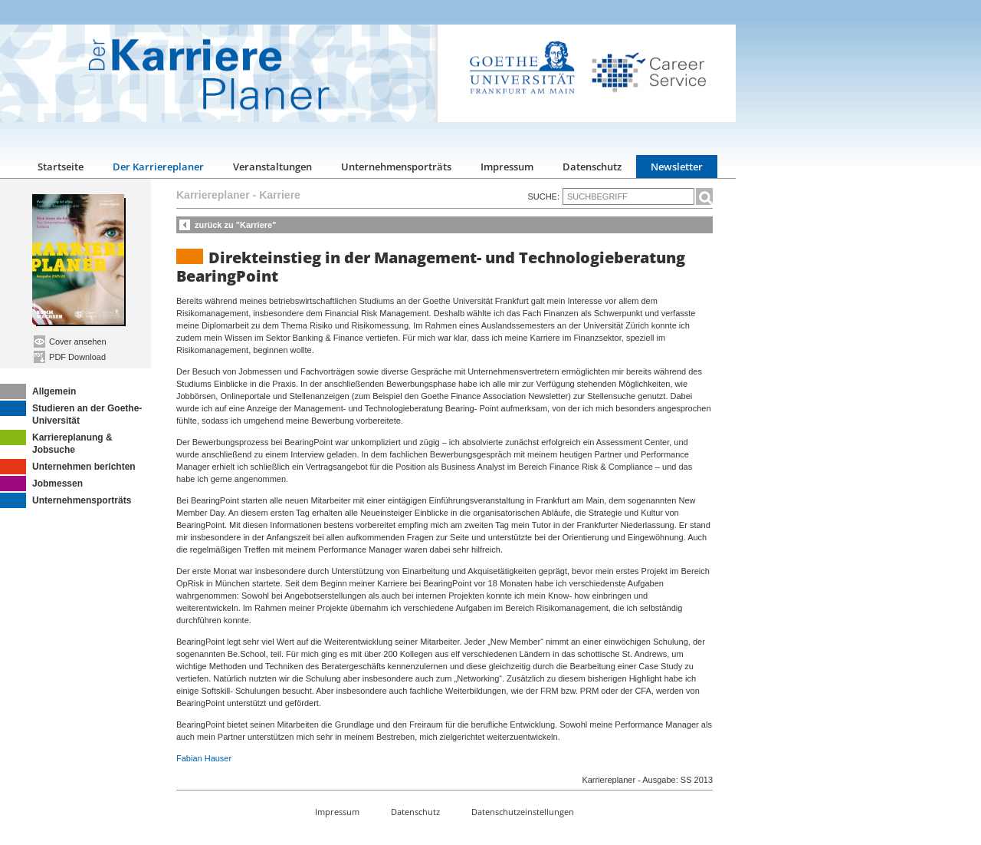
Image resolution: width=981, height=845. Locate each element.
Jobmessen (41, 483)
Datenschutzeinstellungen (522, 811)
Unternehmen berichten (68, 466)
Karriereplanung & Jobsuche (56, 442)
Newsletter (677, 166)
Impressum (507, 166)
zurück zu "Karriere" (235, 224)
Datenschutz (592, 166)
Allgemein (38, 391)
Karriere (279, 195)
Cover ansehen (70, 341)
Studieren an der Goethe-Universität (71, 413)
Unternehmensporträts (396, 166)
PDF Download (70, 356)
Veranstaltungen (272, 166)
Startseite (61, 166)
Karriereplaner (213, 195)
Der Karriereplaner (158, 166)
